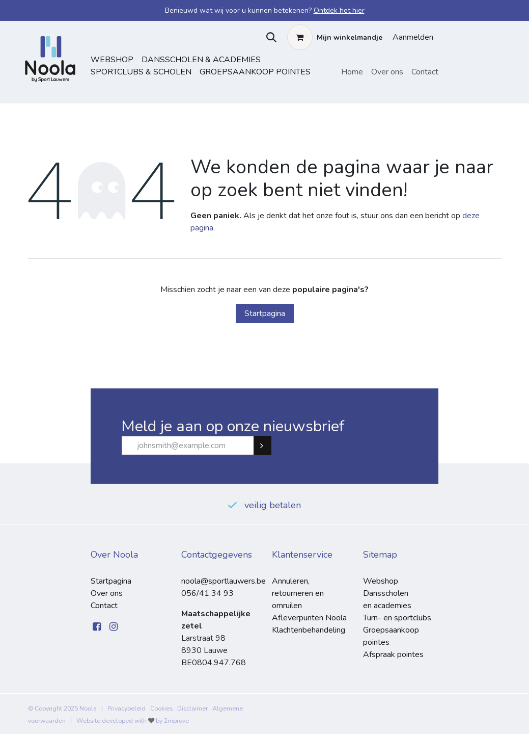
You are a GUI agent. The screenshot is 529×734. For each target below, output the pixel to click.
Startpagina (264, 313)
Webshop (112, 59)
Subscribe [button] (266, 445)
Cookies (161, 708)
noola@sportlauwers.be (223, 581)
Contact (104, 605)
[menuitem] (352, 72)
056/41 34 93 (207, 593)
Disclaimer (192, 708)
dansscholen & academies (201, 59)
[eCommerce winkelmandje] (335, 37)
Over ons (107, 593)
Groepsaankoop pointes (255, 71)
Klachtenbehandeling (308, 630)
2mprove (176, 721)
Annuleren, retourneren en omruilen (298, 593)
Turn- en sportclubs (397, 617)
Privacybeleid (126, 708)
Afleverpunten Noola (309, 617)
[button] (269, 37)
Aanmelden (413, 37)
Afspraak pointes (393, 654)
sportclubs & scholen (141, 71)
